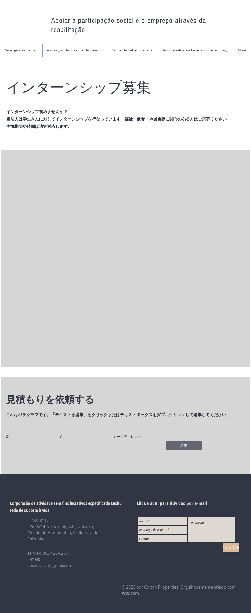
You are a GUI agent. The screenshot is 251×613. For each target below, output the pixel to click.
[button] (74, 50)
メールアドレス (125, 436)
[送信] (184, 445)
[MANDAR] (231, 547)
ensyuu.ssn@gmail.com (49, 565)
